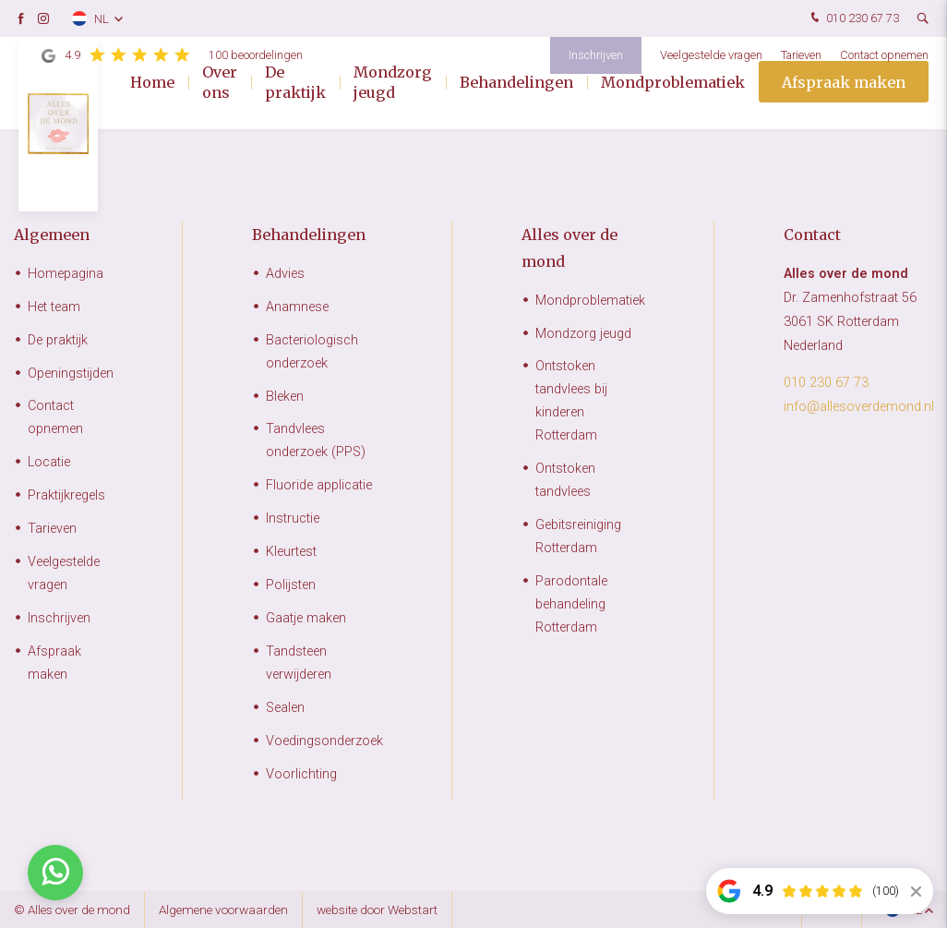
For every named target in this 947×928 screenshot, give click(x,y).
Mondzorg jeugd (393, 83)
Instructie (292, 518)
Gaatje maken (306, 618)
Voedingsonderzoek (324, 741)
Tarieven (801, 55)
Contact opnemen (884, 55)
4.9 (172, 55)
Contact (812, 234)
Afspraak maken (843, 83)
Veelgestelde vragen (711, 55)
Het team (54, 307)
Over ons (219, 83)
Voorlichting (301, 774)
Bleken (285, 396)
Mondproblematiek (673, 83)
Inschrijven (596, 55)
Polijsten (291, 585)
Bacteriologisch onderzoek (312, 351)
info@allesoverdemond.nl (859, 407)
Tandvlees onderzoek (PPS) (316, 440)
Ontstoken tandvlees (565, 480)
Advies (285, 274)
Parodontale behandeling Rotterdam (571, 604)
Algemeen (52, 234)
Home (152, 83)
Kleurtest (291, 552)
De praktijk (295, 83)
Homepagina (65, 274)
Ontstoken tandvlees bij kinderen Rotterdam (571, 400)
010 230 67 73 (853, 19)
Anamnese (297, 307)
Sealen (285, 708)
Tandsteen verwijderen (298, 663)
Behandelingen (516, 83)
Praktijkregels (66, 495)
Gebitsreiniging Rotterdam (578, 536)
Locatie (49, 462)
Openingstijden (71, 373)
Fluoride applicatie (319, 485)
